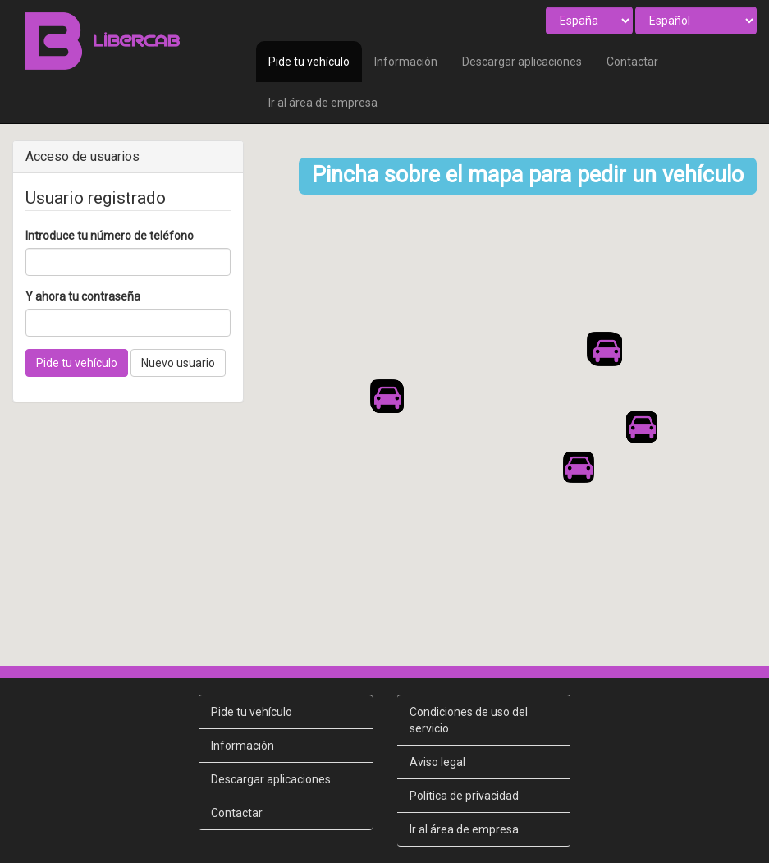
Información (405, 61)
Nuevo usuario (178, 363)
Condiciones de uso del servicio (469, 687)
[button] (387, 381)
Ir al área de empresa (323, 102)
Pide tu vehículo (309, 61)
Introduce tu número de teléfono (109, 235)
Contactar (632, 61)
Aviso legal (437, 729)
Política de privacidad (464, 762)
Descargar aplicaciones (522, 61)
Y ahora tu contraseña (82, 296)
